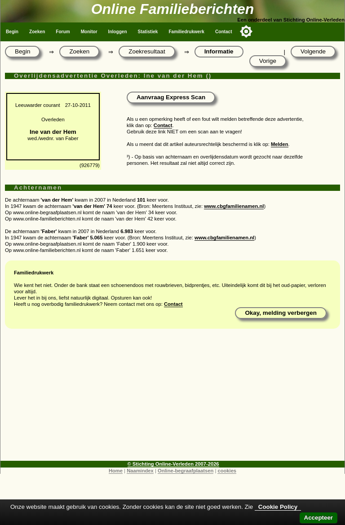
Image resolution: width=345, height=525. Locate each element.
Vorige (267, 60)
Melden (279, 144)
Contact (223, 31)
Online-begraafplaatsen (185, 470)
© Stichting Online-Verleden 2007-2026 (173, 464)
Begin (12, 31)
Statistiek (148, 31)
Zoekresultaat (146, 51)
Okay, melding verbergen (281, 312)
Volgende (313, 51)
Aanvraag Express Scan (171, 97)
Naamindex (140, 470)
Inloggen (117, 31)
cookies (226, 470)
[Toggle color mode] (246, 31)
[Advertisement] (172, 398)
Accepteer (318, 517)
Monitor (89, 31)
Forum (63, 31)
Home (116, 470)
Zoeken (37, 31)
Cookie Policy (277, 506)
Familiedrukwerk (186, 31)
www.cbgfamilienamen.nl (234, 206)
